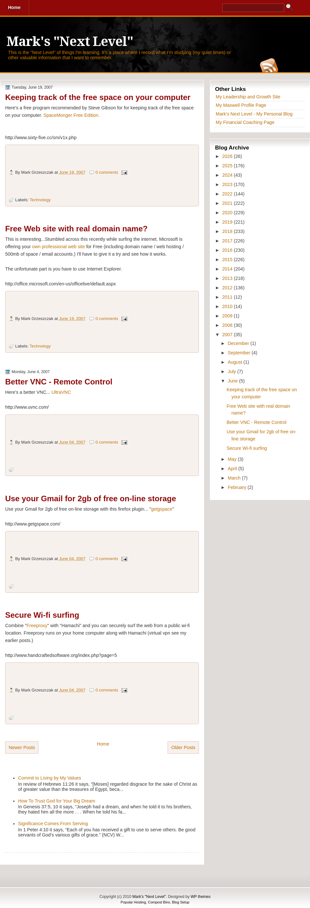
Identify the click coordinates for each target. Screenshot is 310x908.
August (235, 362)
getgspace (161, 509)
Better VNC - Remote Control (58, 381)
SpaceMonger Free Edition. (71, 115)
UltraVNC (61, 392)
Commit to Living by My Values (49, 778)
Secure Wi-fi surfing (42, 615)
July (232, 371)
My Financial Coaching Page (245, 122)
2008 (228, 325)
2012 (228, 287)
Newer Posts (22, 747)
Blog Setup (181, 902)
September (240, 352)
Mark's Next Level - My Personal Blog (254, 113)
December (239, 343)
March (235, 478)
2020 (228, 212)
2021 (228, 203)
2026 (228, 156)
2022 (228, 193)
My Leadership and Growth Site (248, 96)
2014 (228, 268)
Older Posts (183, 747)
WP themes (201, 896)
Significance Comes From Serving (53, 823)
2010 (228, 306)
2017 (228, 240)
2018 (228, 231)
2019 (228, 222)
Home (103, 744)
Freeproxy (36, 625)
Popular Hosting (133, 902)
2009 (228, 315)
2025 (228, 165)
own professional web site (58, 246)
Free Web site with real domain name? (76, 228)
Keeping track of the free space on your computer (98, 97)
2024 (228, 175)
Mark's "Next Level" (69, 41)
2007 (228, 334)
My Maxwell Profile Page (241, 105)
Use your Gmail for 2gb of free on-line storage (90, 498)
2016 (228, 250)
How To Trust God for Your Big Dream (56, 800)
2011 (228, 297)
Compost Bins (159, 902)
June (233, 380)
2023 (228, 184)
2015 (228, 259)
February (237, 487)
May (233, 459)
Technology (40, 199)
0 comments (107, 172)
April (233, 468)
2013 (228, 278)
